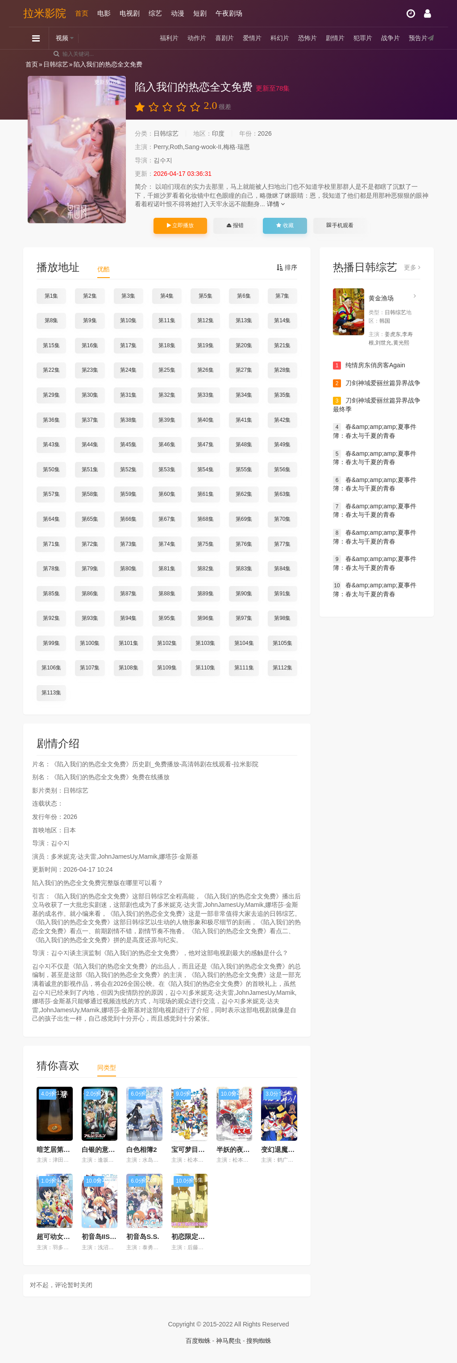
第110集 (205, 668)
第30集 (90, 395)
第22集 (51, 370)
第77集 (282, 544)
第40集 (205, 420)
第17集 (128, 345)
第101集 (128, 643)
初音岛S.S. (142, 1236)
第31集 (128, 395)
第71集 (51, 544)
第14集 (282, 320)
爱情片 (252, 38)
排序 (287, 267)
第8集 (51, 320)
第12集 (205, 320)
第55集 (244, 469)
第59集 (128, 494)
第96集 (205, 618)
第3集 (128, 296)
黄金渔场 (381, 298)
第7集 (282, 296)
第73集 (128, 544)
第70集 (282, 519)
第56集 (282, 469)
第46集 (166, 444)
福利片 (169, 38)
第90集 (244, 593)
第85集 (51, 593)
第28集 (282, 370)
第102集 (167, 643)
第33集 (205, 395)
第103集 (205, 643)
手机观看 (340, 225)
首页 (81, 13)
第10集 (128, 320)
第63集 (282, 494)
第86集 (90, 593)
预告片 (418, 38)
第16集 (90, 345)
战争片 (390, 38)
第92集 (51, 618)
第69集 (244, 519)
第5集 (205, 296)
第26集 (205, 370)
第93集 (90, 618)
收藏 (284, 225)
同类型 (106, 1067)
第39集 (166, 420)
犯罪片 (362, 38)
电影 (104, 13)
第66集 (128, 519)
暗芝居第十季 (57, 1149)
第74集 (166, 544)
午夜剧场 (229, 13)
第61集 (205, 494)
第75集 (205, 544)
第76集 (244, 544)
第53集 (166, 469)
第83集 (244, 568)
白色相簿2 (141, 1149)
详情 (276, 204)
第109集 (167, 668)
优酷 (103, 269)
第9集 (90, 320)
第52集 (128, 469)
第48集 (244, 444)
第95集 (166, 618)
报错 (235, 225)
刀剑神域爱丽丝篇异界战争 (376, 383)
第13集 (244, 320)
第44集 (90, 444)
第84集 (282, 568)
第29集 (51, 395)
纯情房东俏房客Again (369, 366)
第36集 (51, 420)
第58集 (90, 494)
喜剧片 (224, 38)
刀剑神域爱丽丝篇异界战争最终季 (376, 405)
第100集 (90, 643)
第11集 (166, 320)
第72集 (90, 544)
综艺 (155, 13)
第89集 (205, 593)
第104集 (244, 643)
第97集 (244, 618)
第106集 (51, 668)
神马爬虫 (228, 1340)
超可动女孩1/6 (58, 1236)
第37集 (90, 420)
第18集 (166, 345)
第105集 (282, 643)
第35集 (282, 395)
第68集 (205, 519)
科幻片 (279, 38)
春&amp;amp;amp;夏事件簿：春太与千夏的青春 (374, 431)
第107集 (90, 668)
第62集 (244, 494)
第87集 (128, 593)
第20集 (244, 345)
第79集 (90, 568)
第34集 (244, 395)
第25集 (166, 370)
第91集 (282, 593)
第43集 (51, 444)
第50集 (51, 469)
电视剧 (130, 13)
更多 (412, 267)
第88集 (166, 593)
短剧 (200, 13)
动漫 (177, 13)
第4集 (167, 296)
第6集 (244, 296)
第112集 (282, 668)
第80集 (128, 568)
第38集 (128, 420)
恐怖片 (307, 38)
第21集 (282, 345)
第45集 (128, 444)
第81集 (166, 568)
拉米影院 (44, 13)
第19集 (205, 345)
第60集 (166, 494)
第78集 (51, 568)
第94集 (128, 618)
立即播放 (180, 225)
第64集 (51, 519)
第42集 (282, 420)
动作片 (196, 38)
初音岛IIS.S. (100, 1236)
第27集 (244, 370)
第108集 (128, 668)
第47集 (205, 444)
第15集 (51, 345)
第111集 (244, 668)
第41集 (244, 420)
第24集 (128, 370)
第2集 (90, 296)
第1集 (51, 296)
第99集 (51, 643)
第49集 (282, 444)
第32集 (166, 395)
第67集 (166, 519)
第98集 (282, 618)
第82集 (205, 568)
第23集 (90, 370)
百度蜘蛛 (198, 1340)
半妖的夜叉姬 (236, 1149)
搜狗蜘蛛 (258, 1340)
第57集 (51, 494)
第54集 (205, 469)
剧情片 (335, 38)
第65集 (90, 519)
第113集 (51, 693)
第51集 (90, 469)
